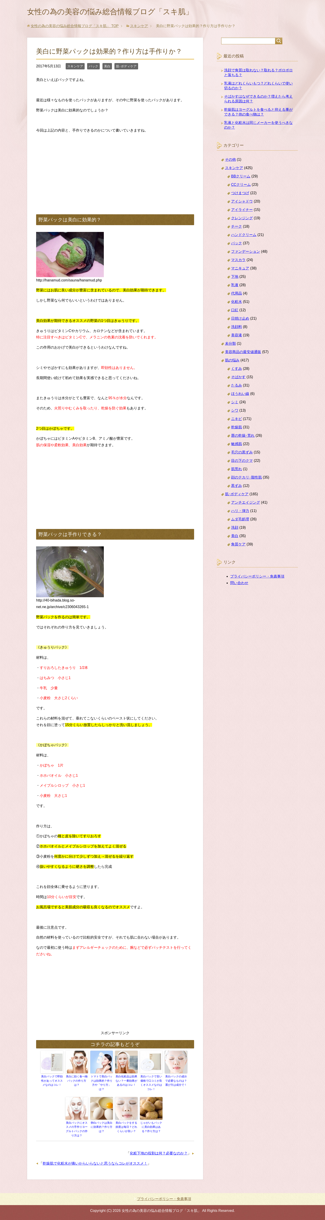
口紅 (234, 311)
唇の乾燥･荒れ (243, 436)
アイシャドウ (242, 202)
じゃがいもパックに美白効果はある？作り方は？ (151, 1127)
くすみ (236, 369)
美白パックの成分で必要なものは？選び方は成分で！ (176, 1081)
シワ (234, 411)
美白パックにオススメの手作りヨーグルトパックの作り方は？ (77, 1129)
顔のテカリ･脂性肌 (246, 478)
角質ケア (238, 545)
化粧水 (236, 302)
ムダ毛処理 (240, 520)
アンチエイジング (245, 503)
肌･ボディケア (126, 67)
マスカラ (238, 261)
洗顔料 (236, 328)
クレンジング (242, 219)
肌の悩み (232, 361)
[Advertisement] (115, 170)
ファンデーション (245, 252)
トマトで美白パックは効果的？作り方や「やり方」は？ (101, 1083)
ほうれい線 (240, 394)
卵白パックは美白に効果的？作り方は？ (101, 1127)
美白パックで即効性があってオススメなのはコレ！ (52, 1081)
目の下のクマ (242, 461)
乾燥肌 (236, 428)
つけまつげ (240, 194)
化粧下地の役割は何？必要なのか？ (159, 1153)
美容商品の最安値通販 (243, 353)
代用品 (236, 294)
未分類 (230, 344)
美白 (107, 67)
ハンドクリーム (243, 236)
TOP (74, 27)
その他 (230, 160)
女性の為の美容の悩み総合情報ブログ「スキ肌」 (117, 12)
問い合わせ (239, 584)
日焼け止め (240, 319)
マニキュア (240, 269)
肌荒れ (236, 470)
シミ (234, 403)
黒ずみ (236, 486)
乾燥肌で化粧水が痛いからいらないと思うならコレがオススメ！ (95, 1163)
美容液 (236, 336)
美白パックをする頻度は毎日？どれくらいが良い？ (126, 1127)
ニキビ (236, 420)
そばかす (238, 378)
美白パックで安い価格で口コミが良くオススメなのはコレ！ (151, 1083)
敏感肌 (236, 445)
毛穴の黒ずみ (242, 453)
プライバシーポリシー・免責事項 (257, 577)
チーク (236, 227)
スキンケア (75, 67)
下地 (234, 277)
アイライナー (242, 210)
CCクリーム (241, 185)
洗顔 (234, 528)
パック (93, 67)
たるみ (236, 386)
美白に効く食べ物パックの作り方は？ (77, 1081)
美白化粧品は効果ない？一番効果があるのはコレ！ (126, 1081)
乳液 (234, 286)
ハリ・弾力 (240, 512)
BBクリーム (240, 177)
